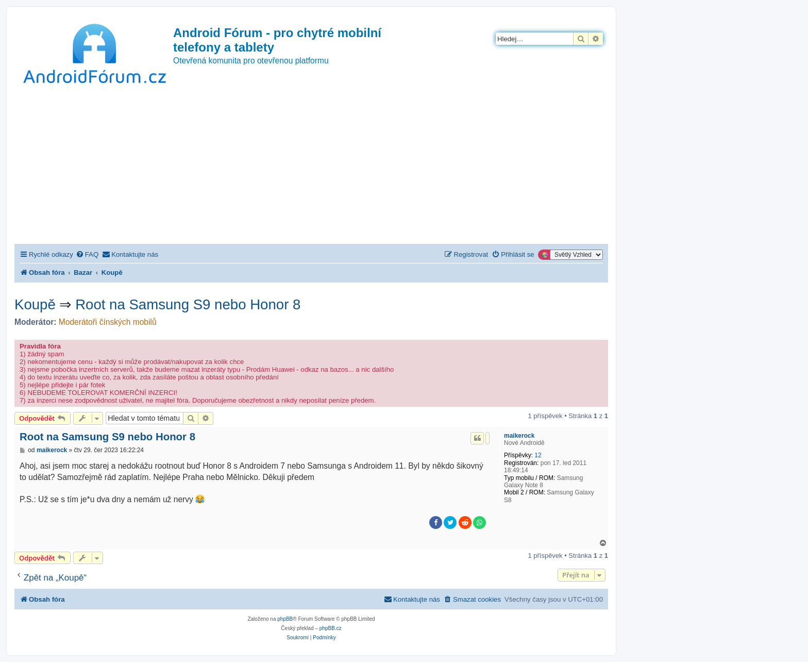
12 (537, 455)
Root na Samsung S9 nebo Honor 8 (187, 304)
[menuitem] (87, 254)
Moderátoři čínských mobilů (108, 322)
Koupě (35, 304)
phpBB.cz (330, 628)
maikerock (519, 435)
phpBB (285, 619)
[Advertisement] (311, 166)
